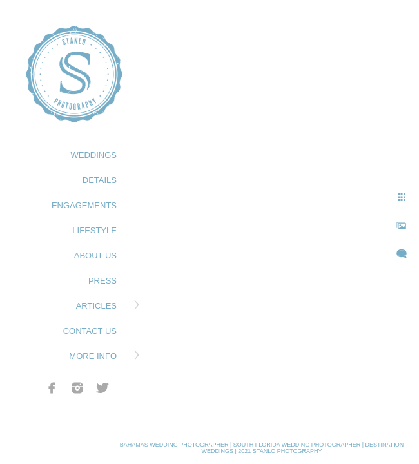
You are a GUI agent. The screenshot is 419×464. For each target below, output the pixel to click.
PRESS (102, 280)
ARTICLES (96, 306)
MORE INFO (93, 356)
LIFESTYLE (94, 230)
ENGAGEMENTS (84, 205)
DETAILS (100, 180)
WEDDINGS (94, 155)
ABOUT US (95, 255)
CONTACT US (90, 331)
